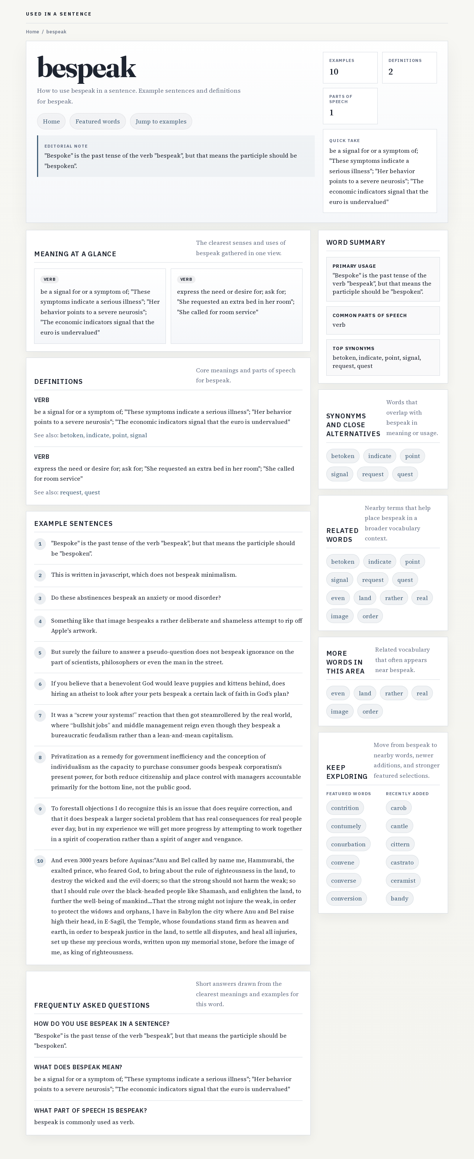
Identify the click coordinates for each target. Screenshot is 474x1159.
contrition (345, 808)
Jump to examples (161, 121)
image (339, 616)
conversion (346, 898)
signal (138, 435)
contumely (346, 826)
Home (32, 32)
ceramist (403, 880)
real (422, 598)
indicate (97, 435)
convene (342, 862)
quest (92, 492)
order (370, 616)
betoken (71, 435)
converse (343, 880)
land (365, 598)
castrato (402, 862)
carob (399, 808)
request (70, 492)
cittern (400, 844)
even (338, 598)
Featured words (98, 121)
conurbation (348, 844)
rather (394, 598)
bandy (399, 898)
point (119, 435)
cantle (399, 826)
